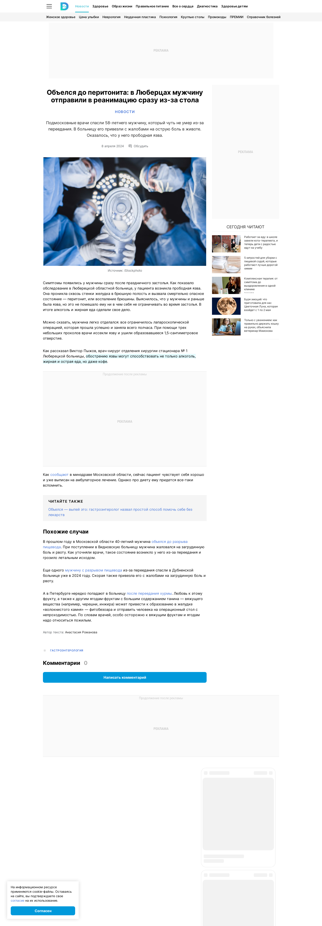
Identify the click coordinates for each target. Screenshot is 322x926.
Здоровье (100, 6)
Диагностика (207, 6)
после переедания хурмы (149, 593)
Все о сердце (182, 6)
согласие (17, 900)
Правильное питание (152, 6)
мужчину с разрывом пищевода (94, 570)
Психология (168, 17)
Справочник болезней (263, 17)
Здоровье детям (234, 6)
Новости (82, 6)
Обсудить (138, 146)
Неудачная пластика (140, 17)
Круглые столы (192, 17)
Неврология (111, 17)
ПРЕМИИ (236, 17)
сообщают (59, 474)
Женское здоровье (60, 17)
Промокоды (217, 17)
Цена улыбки (89, 17)
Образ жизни (122, 6)
